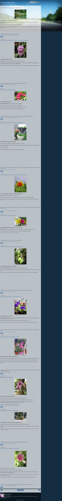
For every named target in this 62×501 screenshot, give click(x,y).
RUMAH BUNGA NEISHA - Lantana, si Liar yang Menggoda (14, 40)
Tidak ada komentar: (15, 35)
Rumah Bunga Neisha (7, 2)
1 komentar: (14, 291)
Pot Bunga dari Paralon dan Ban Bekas (9, 410)
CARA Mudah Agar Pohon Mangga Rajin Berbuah (11, 246)
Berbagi (2, 36)
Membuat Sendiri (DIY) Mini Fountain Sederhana (11, 122)
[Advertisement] (20, 74)
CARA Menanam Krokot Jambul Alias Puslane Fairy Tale (13, 174)
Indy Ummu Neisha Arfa (8, 494)
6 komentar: (13, 84)
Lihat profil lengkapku (3, 498)
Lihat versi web (20, 491)
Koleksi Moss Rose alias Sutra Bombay (9, 448)
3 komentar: (14, 372)
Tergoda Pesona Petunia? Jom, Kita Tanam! (10, 296)
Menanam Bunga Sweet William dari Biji (9, 337)
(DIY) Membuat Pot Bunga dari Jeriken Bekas (11, 7)
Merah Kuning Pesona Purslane (7, 215)
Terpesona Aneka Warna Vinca (7, 89)
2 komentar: (13, 169)
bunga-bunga (9, 232)
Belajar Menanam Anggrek (6, 377)
